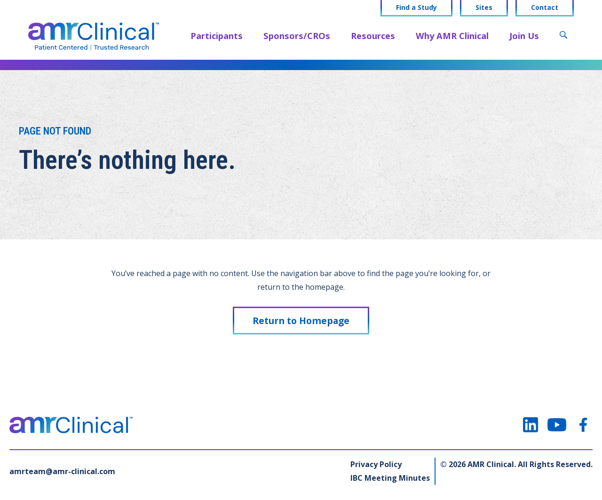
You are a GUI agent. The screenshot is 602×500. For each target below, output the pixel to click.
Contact (544, 7)
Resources (373, 35)
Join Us (524, 35)
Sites (483, 7)
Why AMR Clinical (452, 35)
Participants (216, 35)
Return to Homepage (301, 320)
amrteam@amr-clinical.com (62, 471)
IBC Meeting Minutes (390, 478)
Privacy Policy (376, 464)
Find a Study (416, 7)
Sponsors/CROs (296, 35)
